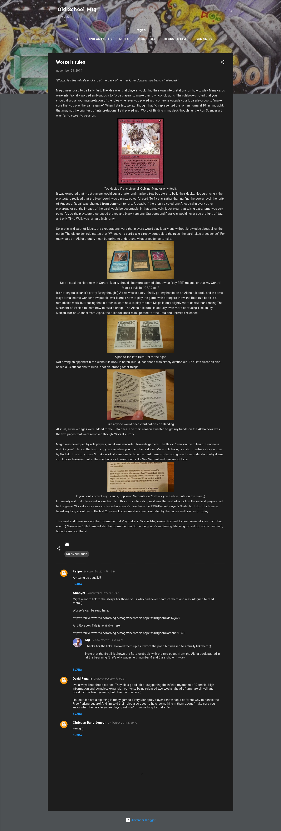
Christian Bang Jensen (89, 722)
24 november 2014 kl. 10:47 (103, 593)
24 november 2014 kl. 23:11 (107, 640)
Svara (77, 584)
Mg (87, 640)
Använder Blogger (140, 820)
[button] (222, 63)
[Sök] (230, 11)
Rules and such (76, 554)
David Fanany (82, 678)
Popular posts (98, 39)
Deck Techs (146, 39)
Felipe (77, 571)
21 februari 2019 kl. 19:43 (122, 722)
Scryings (204, 39)
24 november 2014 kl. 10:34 (99, 571)
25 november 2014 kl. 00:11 (110, 678)
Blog (73, 39)
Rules (124, 39)
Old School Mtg (77, 10)
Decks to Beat (176, 39)
